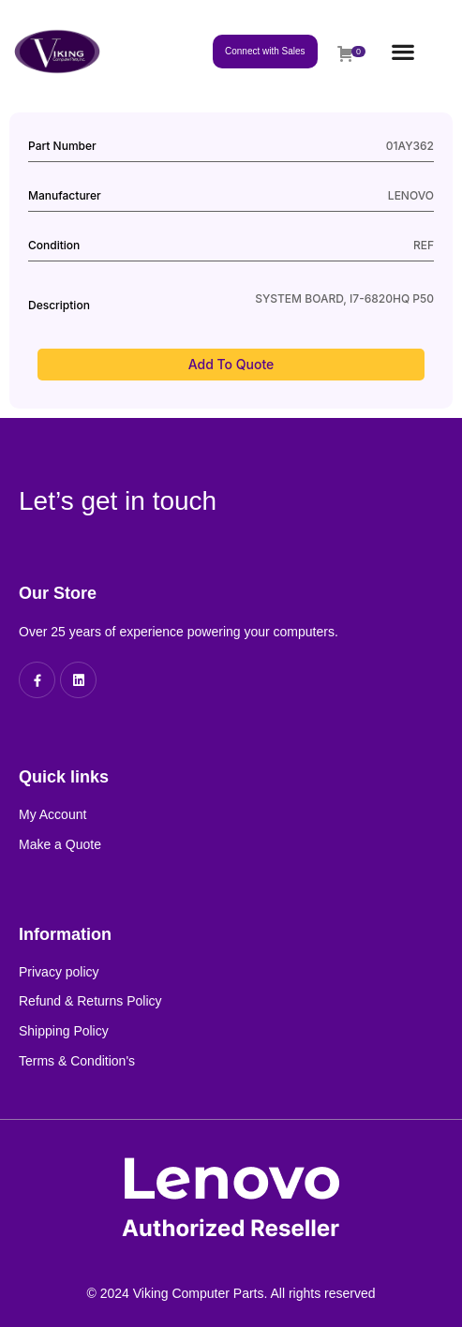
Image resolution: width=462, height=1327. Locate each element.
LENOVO (411, 195)
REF (423, 245)
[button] (402, 52)
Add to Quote (231, 364)
